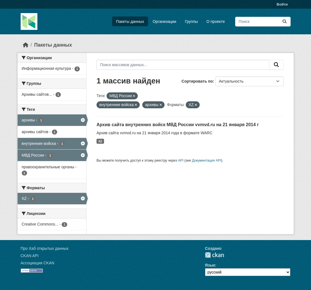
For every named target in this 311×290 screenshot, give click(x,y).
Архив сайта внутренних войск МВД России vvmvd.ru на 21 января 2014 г (178, 124)
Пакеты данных (130, 21)
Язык (210, 265)
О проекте (215, 21)
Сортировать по (197, 81)
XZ (100, 141)
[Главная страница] (25, 45)
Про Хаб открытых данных (45, 248)
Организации (164, 21)
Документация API (206, 160)
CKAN (214, 255)
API (181, 160)
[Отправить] (284, 22)
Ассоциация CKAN (37, 263)
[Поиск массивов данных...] (263, 22)
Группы (191, 21)
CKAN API (30, 255)
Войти (282, 4)
